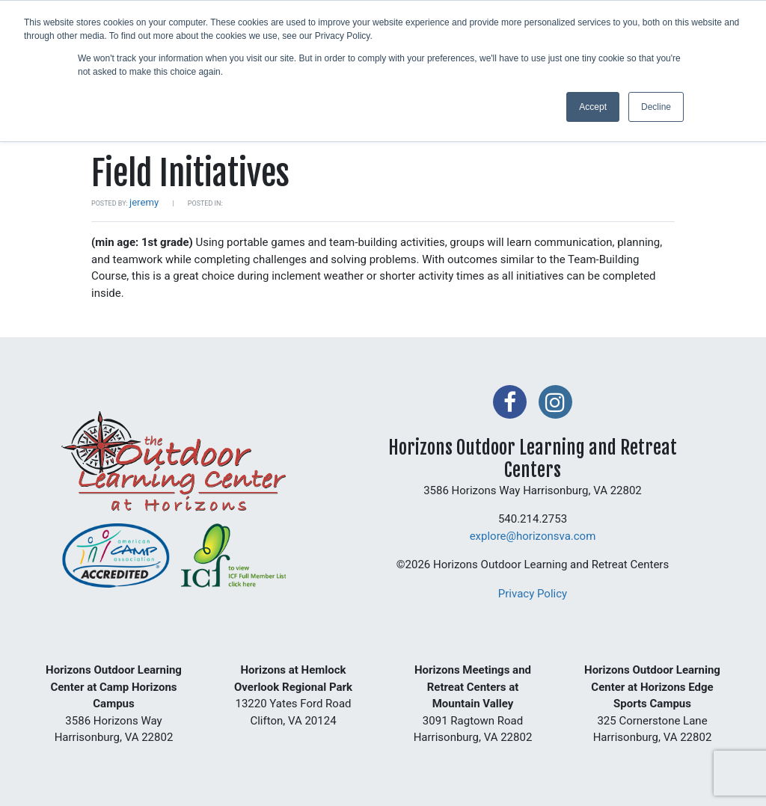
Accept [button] (593, 107)
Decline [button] (656, 107)
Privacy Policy (532, 593)
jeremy (144, 202)
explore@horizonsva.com (533, 536)
